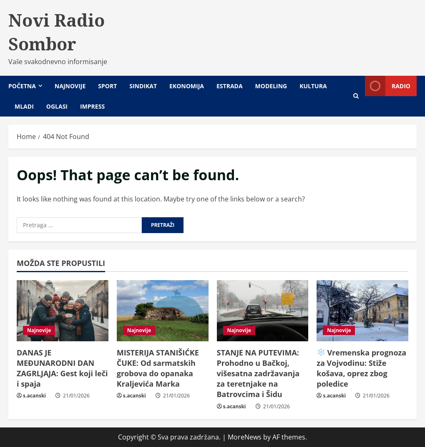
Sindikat (143, 86)
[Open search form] (356, 96)
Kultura (313, 86)
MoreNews (245, 437)
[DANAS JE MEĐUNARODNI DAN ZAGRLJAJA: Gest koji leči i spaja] (62, 310)
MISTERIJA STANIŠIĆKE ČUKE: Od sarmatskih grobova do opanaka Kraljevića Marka (158, 368)
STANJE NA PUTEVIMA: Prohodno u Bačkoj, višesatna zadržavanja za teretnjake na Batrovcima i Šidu (258, 374)
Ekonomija (186, 86)
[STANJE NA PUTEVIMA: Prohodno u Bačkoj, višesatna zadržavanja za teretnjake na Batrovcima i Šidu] (263, 310)
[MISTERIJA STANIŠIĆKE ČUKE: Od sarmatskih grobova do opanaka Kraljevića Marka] (163, 310)
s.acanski (34, 395)
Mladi (24, 106)
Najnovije (70, 86)
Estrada (229, 86)
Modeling (271, 86)
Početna (22, 86)
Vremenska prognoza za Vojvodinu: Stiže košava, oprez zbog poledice (361, 368)
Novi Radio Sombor (56, 31)
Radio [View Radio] (387, 86)
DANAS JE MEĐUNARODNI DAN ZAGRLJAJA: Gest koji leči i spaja (62, 368)
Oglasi (57, 106)
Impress (92, 106)
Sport (107, 86)
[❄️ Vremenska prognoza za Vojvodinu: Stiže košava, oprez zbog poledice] (362, 310)
